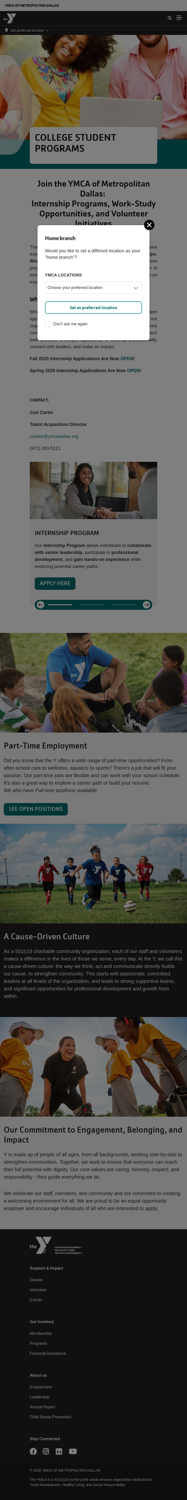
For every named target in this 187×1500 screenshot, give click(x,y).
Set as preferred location (93, 307)
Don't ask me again (67, 324)
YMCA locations (63, 275)
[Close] (149, 224)
